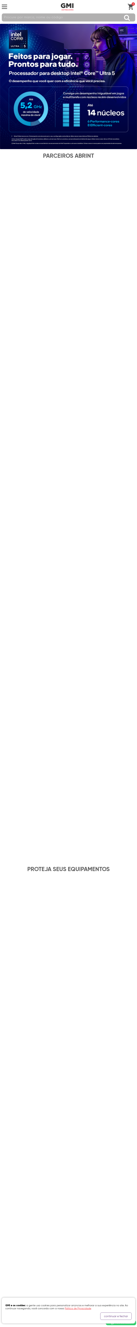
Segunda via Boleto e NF (17, 1208)
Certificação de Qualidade (19, 1245)
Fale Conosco (11, 1201)
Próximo (131, 934)
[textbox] (68, 17)
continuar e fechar (116, 1316)
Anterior (5, 934)
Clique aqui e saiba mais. (16, 1138)
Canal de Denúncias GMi (17, 1258)
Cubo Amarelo (65, 1323)
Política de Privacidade (17, 1225)
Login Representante (15, 1264)
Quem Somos (10, 1232)
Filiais (5, 1238)
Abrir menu (4, 6)
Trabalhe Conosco (14, 1251)
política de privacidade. (56, 979)
